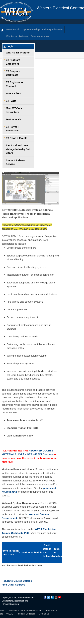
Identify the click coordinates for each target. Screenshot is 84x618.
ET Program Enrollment (13, 61)
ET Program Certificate (13, 73)
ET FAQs (11, 100)
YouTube (59, 597)
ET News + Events (16, 138)
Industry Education (27, 614)
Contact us (44, 614)
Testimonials (13, 119)
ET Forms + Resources (13, 128)
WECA (16, 12)
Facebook (45, 597)
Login (10, 46)
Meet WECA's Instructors (14, 110)
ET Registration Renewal (15, 84)
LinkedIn (52, 597)
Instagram (56, 597)
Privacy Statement (10, 604)
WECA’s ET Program (18, 52)
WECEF (10, 614)
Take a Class (13, 93)
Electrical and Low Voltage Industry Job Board (18, 149)
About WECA (51, 610)
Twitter (48, 597)
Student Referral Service (15, 162)
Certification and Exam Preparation (25, 610)
